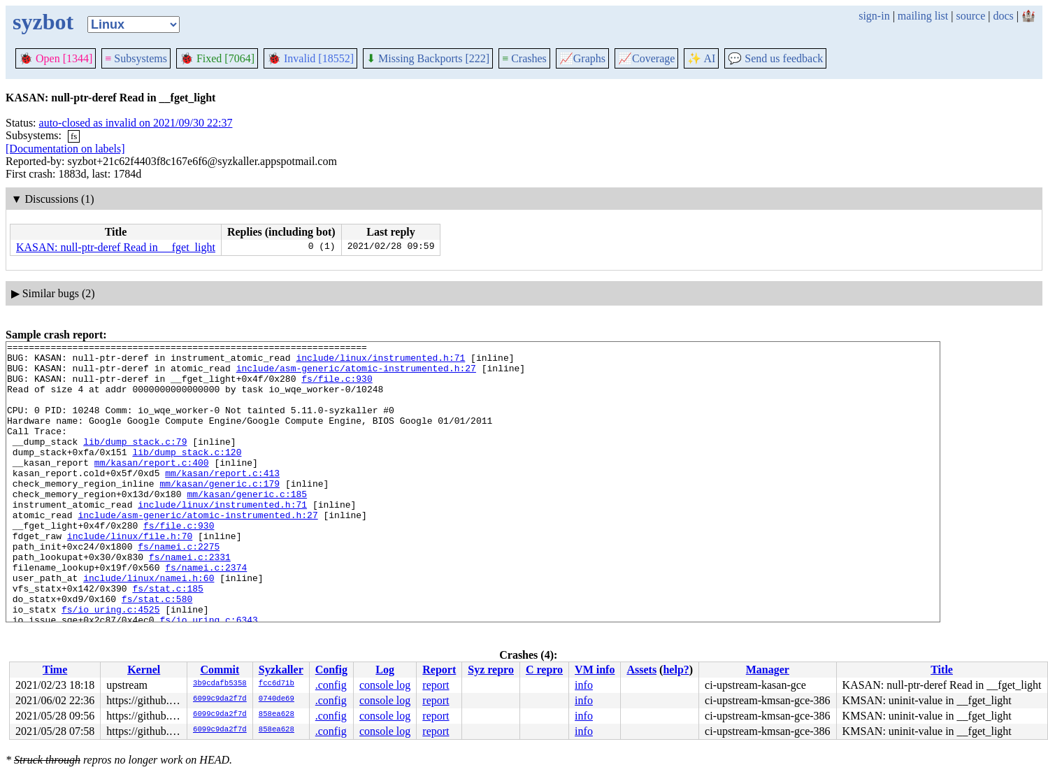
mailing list (923, 16)
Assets (641, 670)
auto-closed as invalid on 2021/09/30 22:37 (136, 123)
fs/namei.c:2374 (206, 613)
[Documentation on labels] (65, 149)
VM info (595, 670)
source (971, 16)
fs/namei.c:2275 (179, 588)
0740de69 (276, 699)
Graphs (582, 58)
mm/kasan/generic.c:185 (247, 525)
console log (384, 685)
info (584, 685)
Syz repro (491, 670)
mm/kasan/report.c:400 (151, 487)
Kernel (143, 670)
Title (942, 670)
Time (55, 670)
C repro (544, 670)
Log (384, 670)
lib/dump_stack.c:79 (135, 462)
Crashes (524, 58)
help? (676, 670)
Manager (767, 670)
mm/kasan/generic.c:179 (219, 512)
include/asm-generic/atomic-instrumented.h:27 (356, 374)
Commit (219, 670)
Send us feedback (775, 58)
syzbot (43, 21)
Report (439, 670)
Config (331, 670)
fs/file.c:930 (336, 386)
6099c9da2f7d (220, 699)
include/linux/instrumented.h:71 (380, 361)
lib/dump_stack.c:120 (186, 475)
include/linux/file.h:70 (129, 575)
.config (331, 685)
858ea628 (276, 715)
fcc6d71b (276, 684)
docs (1003, 16)
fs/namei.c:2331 (190, 600)
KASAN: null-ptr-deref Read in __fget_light (115, 247)
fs (74, 136)
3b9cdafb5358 (220, 684)
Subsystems (136, 58)
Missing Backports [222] (427, 58)
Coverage (646, 58)
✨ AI (701, 58)
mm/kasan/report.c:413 (222, 500)
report (435, 685)
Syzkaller (281, 670)
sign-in (874, 16)
